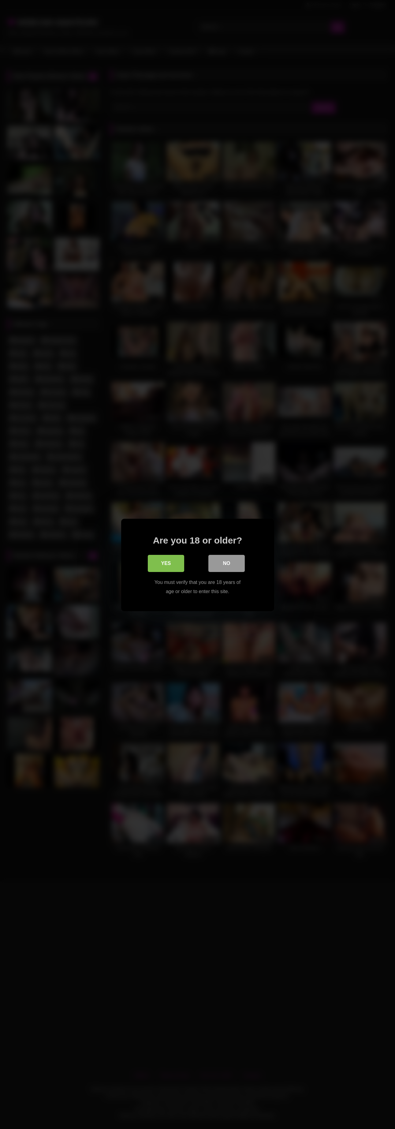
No (226, 563)
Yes (166, 563)
